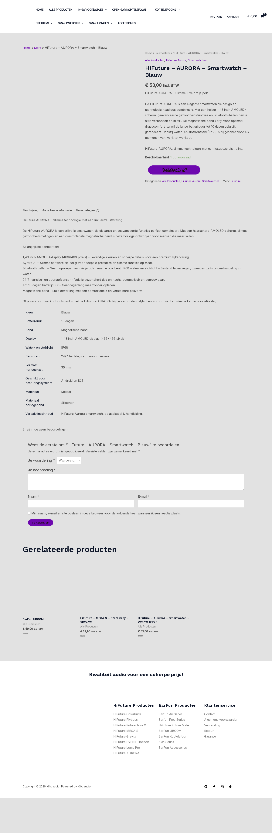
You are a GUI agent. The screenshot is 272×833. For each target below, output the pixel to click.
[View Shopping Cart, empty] (255, 16)
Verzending (212, 760)
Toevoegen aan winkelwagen (174, 170)
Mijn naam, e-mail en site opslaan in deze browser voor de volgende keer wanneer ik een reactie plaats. (106, 547)
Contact (233, 16)
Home (39, 9)
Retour (209, 766)
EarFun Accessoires (173, 782)
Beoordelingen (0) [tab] (94, 243)
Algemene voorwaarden (221, 754)
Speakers (44, 23)
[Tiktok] (230, 822)
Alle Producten (60, 9)
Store (39, 48)
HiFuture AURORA (126, 788)
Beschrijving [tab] (31, 243)
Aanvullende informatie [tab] (60, 243)
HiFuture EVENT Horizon (131, 777)
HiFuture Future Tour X (130, 760)
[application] (105, 9)
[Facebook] (214, 822)
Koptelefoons (167, 9)
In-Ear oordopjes (92, 9)
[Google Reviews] (206, 822)
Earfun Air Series (171, 749)
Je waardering (41, 493)
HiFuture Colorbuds (127, 749)
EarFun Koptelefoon (173, 771)
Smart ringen (100, 23)
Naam (33, 530)
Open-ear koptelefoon (130, 9)
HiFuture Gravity (125, 771)
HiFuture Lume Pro (127, 782)
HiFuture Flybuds (125, 754)
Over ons (216, 16)
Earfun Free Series (172, 754)
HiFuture (238, 181)
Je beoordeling (42, 503)
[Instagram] (222, 822)
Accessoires (127, 23)
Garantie (210, 771)
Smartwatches (71, 23)
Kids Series (166, 777)
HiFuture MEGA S (126, 766)
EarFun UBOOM (170, 766)
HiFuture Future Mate (174, 760)
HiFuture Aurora (180, 60)
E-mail (144, 530)
